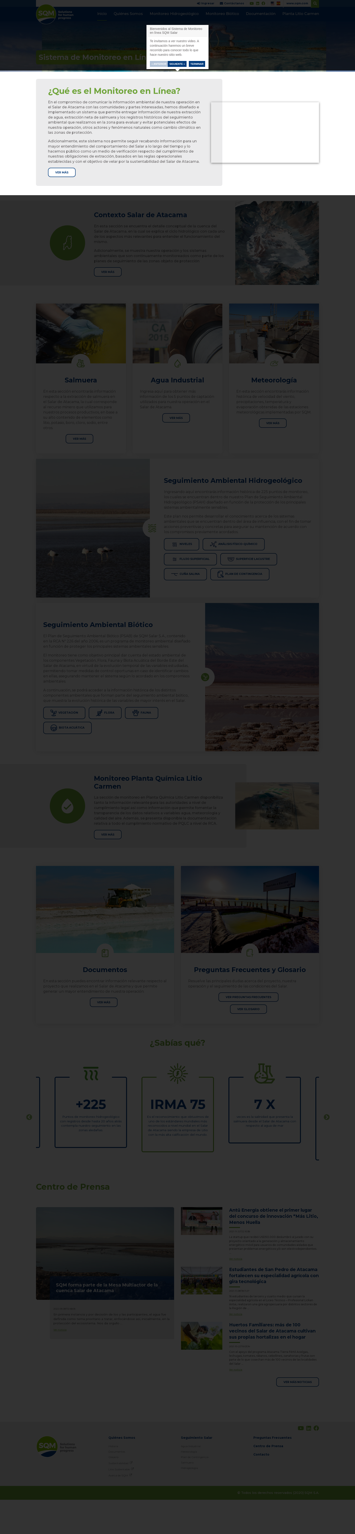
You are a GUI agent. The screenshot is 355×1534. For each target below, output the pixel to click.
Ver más (62, 173)
